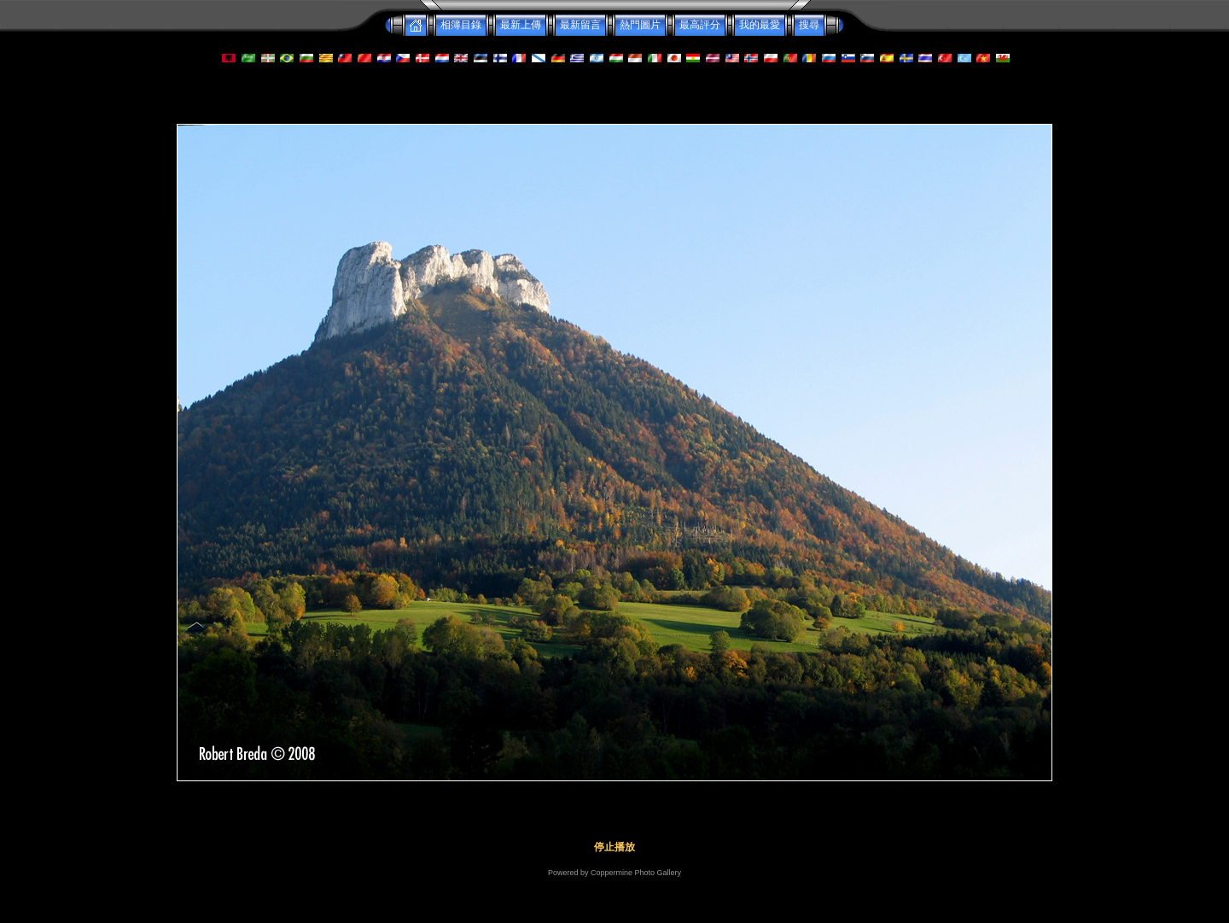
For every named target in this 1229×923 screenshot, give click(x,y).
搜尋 (809, 25)
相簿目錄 (460, 25)
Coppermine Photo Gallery (636, 872)
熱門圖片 (640, 25)
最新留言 (580, 25)
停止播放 (614, 847)
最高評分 (699, 25)
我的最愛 (759, 25)
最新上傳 (520, 25)
